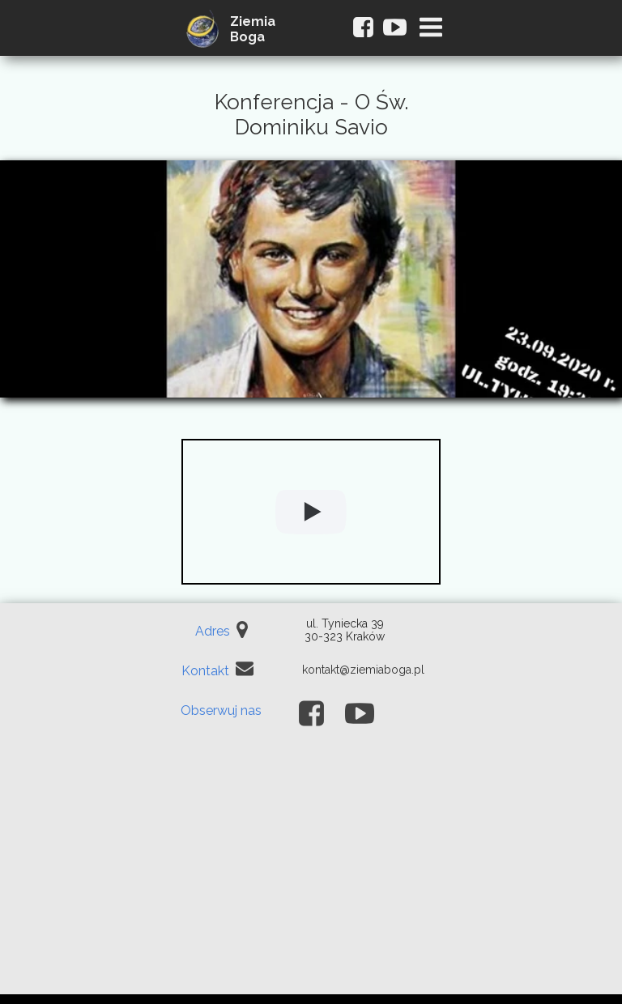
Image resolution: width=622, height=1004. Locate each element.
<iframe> (311, 873)
